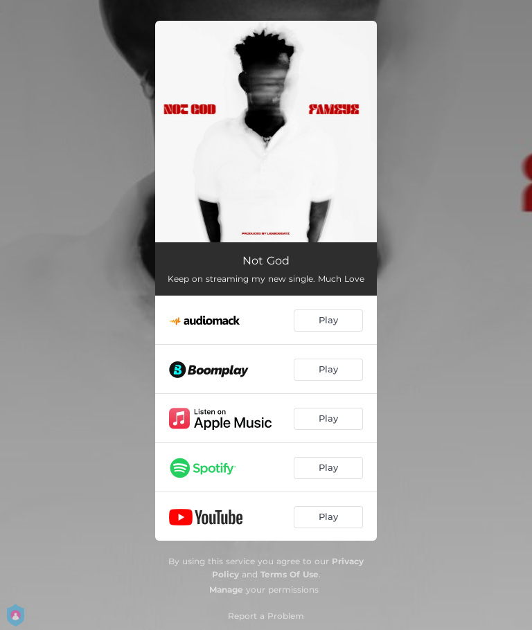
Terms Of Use (289, 574)
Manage (226, 589)
